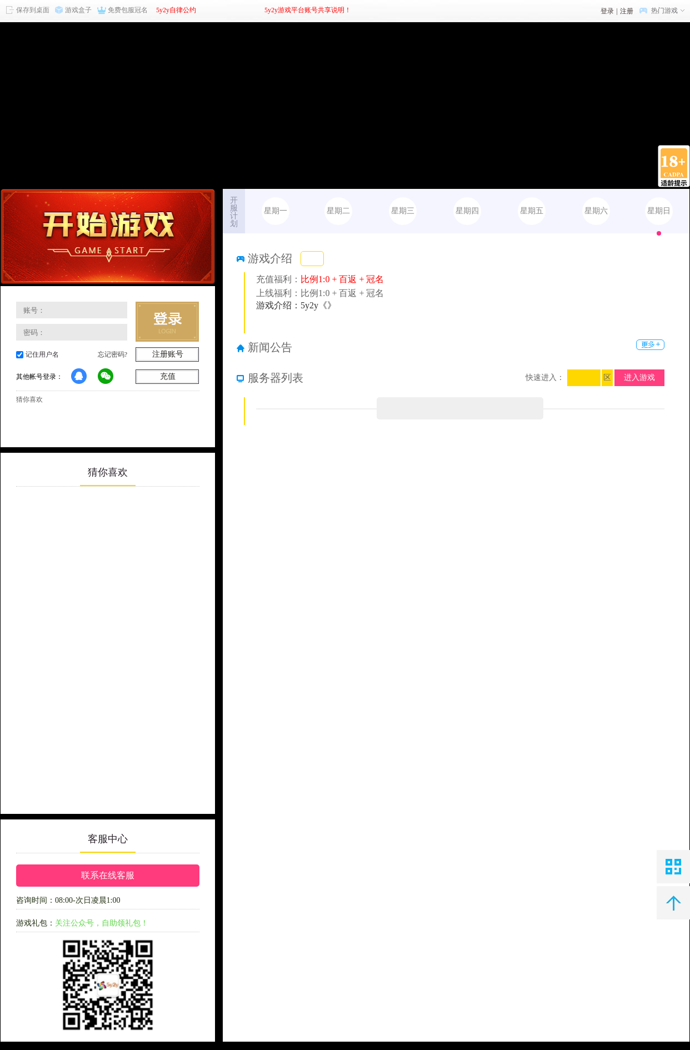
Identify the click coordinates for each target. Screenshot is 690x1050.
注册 (626, 11)
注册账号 (167, 354)
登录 (607, 11)
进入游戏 (639, 377)
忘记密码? (112, 354)
